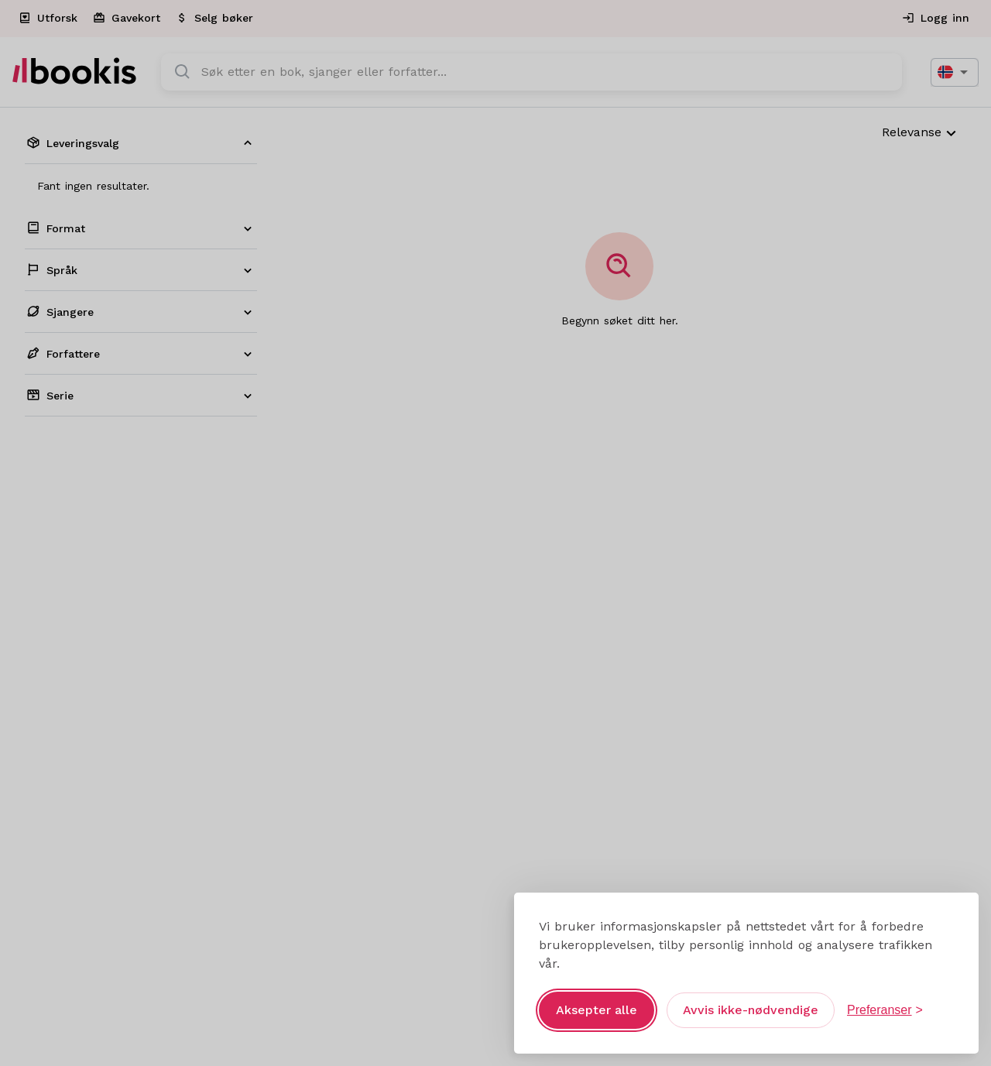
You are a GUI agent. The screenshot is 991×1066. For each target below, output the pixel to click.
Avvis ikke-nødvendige (750, 1010)
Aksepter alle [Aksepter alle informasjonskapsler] (596, 1010)
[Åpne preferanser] (885, 1010)
